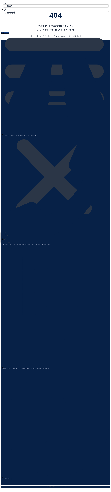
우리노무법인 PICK (11, 13)
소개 (5, 4)
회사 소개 (9, 6)
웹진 (5, 10)
